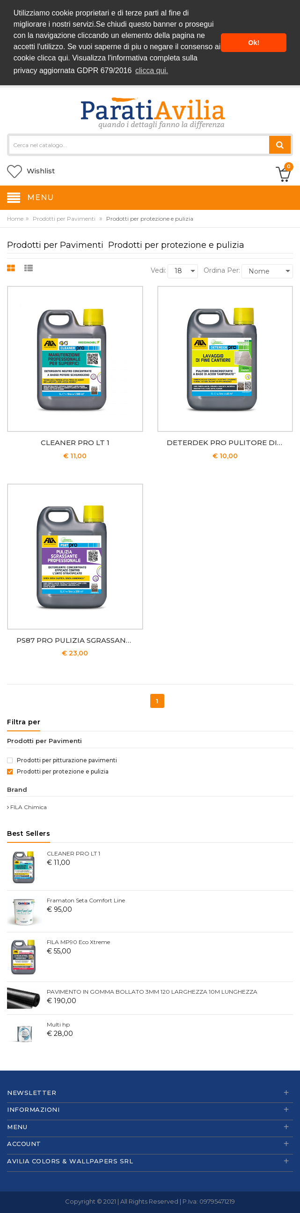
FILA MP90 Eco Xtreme (78, 940)
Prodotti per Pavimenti (64, 217)
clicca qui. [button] (151, 70)
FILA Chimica (27, 805)
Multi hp (58, 1023)
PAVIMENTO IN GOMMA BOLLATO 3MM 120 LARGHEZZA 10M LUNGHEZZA (152, 990)
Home (15, 217)
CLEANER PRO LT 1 (75, 441)
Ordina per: (222, 269)
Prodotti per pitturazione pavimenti (62, 758)
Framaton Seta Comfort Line (86, 898)
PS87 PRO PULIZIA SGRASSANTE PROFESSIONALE (77, 638)
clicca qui (52, 58)
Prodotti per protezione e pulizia (58, 770)
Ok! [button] (253, 42)
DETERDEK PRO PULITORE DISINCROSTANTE (228, 441)
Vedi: (158, 269)
